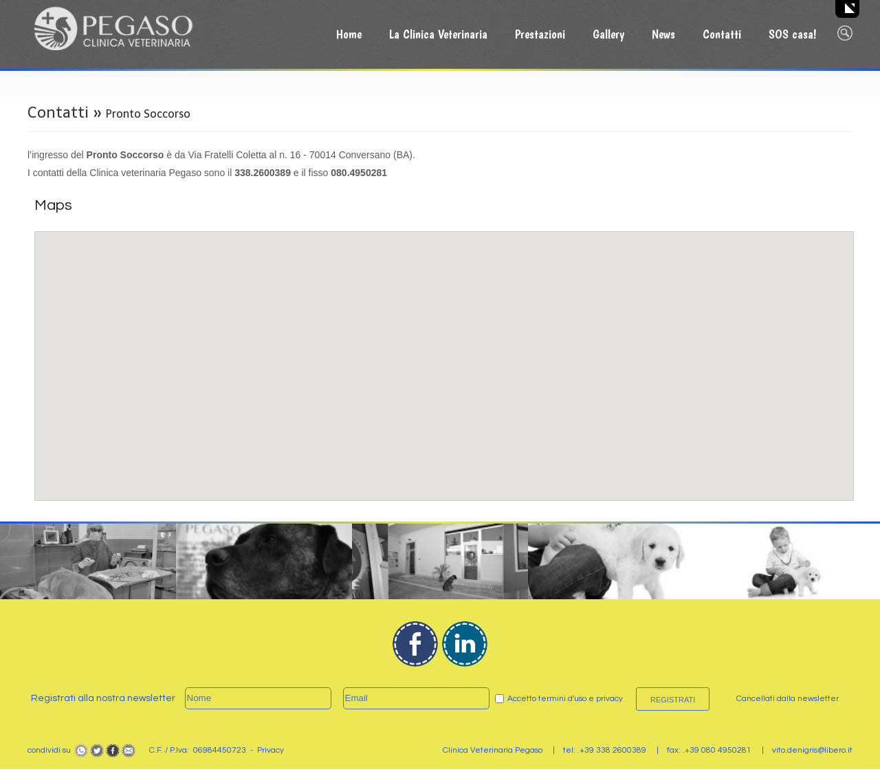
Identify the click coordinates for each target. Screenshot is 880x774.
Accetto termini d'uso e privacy (565, 698)
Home (349, 34)
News (663, 34)
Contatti (722, 34)
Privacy (270, 750)
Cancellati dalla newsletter (787, 698)
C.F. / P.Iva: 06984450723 (197, 750)
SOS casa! (793, 34)
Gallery (608, 34)
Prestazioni (540, 34)
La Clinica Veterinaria (438, 34)
